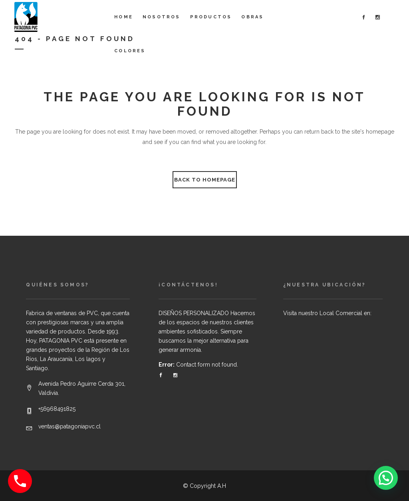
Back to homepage (204, 180)
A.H (221, 486)
